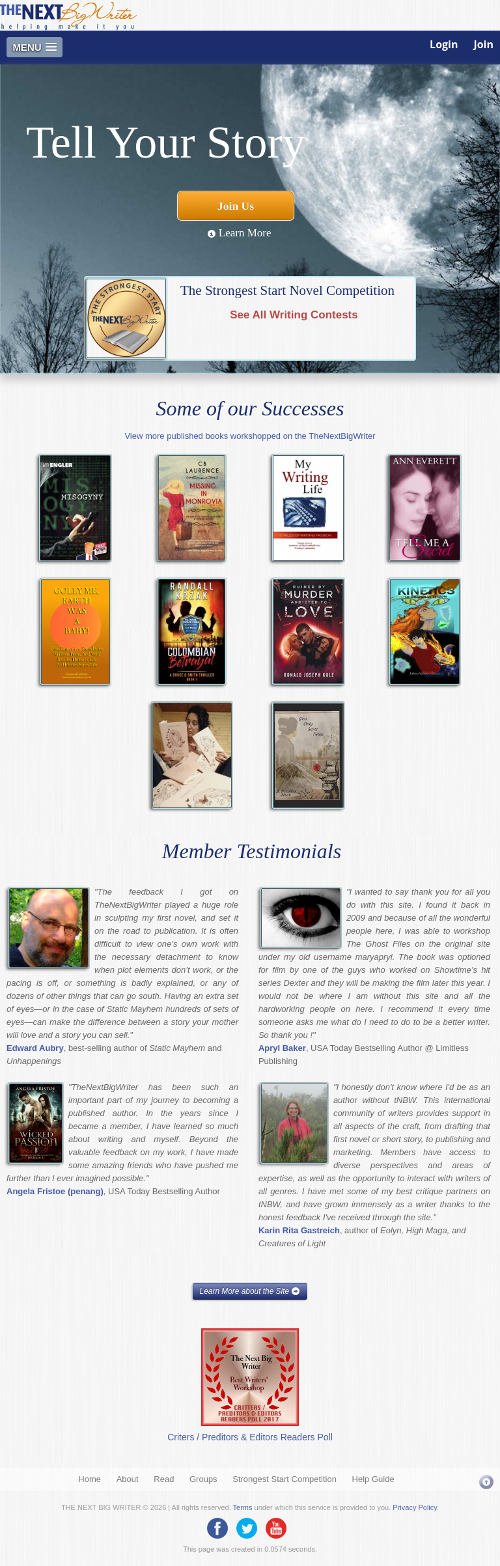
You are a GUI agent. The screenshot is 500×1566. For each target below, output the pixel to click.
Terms (243, 1507)
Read (164, 1479)
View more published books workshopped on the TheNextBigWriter (249, 436)
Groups (203, 1479)
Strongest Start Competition (284, 1479)
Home (89, 1479)
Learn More (239, 233)
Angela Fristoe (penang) (55, 1191)
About (128, 1479)
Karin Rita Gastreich (299, 1230)
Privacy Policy (415, 1507)
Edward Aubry (35, 1048)
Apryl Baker (282, 1048)
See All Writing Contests (293, 315)
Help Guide (373, 1479)
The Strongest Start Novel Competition (287, 290)
